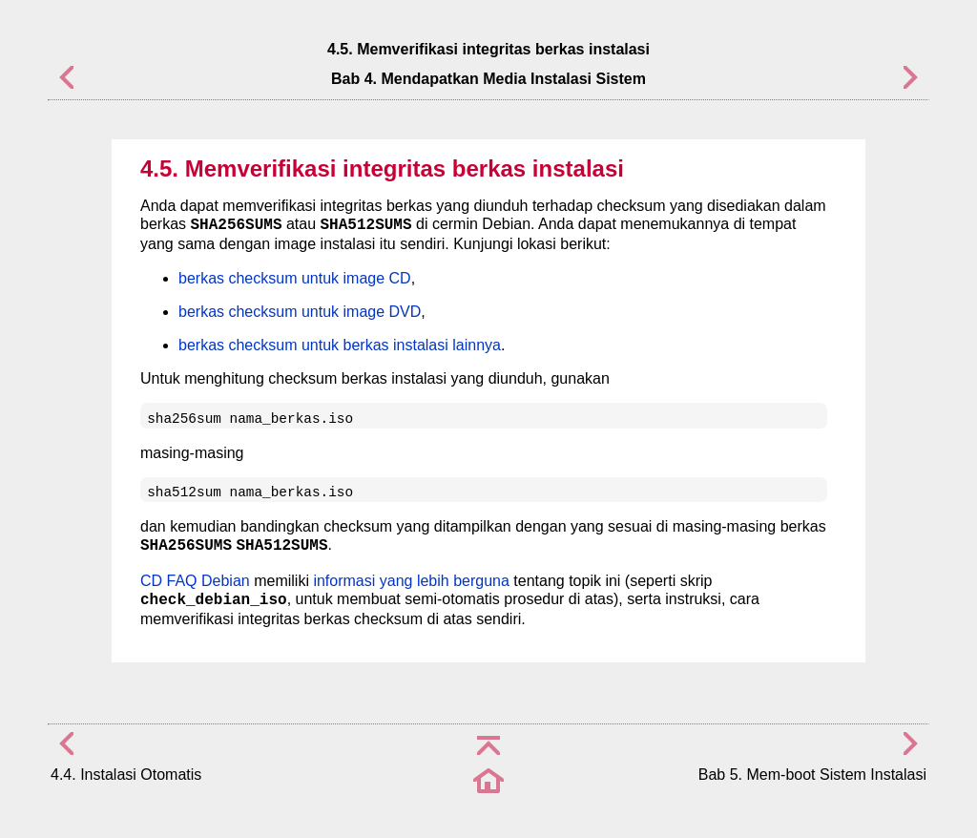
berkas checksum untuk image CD (294, 278)
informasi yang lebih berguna (411, 581)
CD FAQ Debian (195, 581)
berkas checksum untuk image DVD (299, 312)
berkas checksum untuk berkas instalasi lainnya (339, 345)
